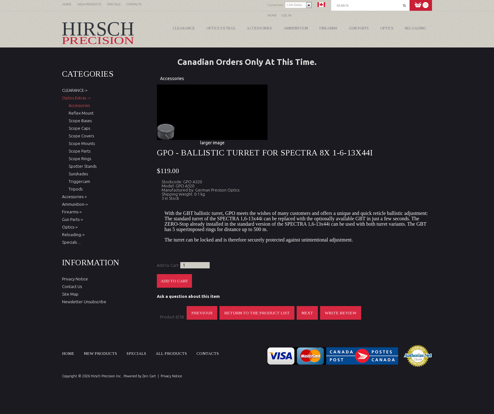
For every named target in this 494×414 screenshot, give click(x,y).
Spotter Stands (81, 166)
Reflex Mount (80, 113)
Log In (286, 15)
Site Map (70, 294)
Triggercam (78, 181)
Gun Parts (359, 28)
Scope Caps (78, 128)
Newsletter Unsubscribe (84, 301)
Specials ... (71, 242)
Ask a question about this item (188, 296)
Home (272, 15)
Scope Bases (79, 120)
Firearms (328, 28)
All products (171, 353)
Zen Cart (149, 376)
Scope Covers (80, 136)
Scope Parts (78, 151)
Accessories (259, 28)
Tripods (75, 189)
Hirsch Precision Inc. (106, 376)
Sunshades (77, 174)
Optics (386, 28)
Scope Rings (79, 158)
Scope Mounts (81, 143)
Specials (136, 353)
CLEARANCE (184, 28)
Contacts (207, 353)
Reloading (415, 28)
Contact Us (72, 286)
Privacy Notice (75, 279)
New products (100, 353)
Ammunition (295, 28)
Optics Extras (220, 28)
